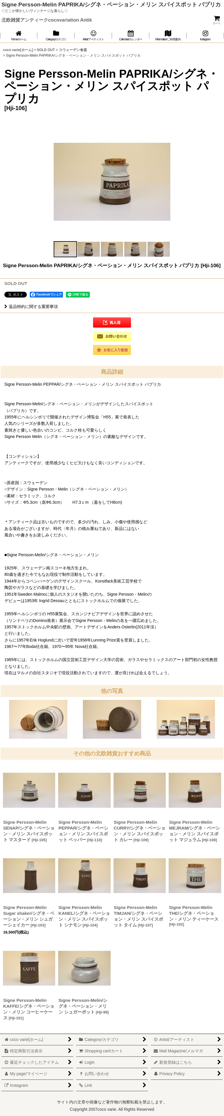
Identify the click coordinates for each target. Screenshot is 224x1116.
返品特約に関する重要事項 (31, 306)
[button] (65, 249)
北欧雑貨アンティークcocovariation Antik (46, 19)
